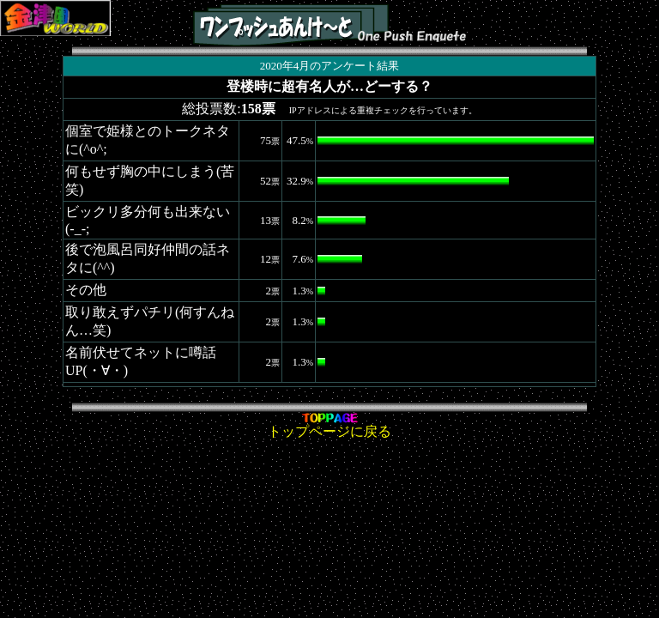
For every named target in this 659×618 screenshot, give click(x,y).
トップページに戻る (329, 425)
